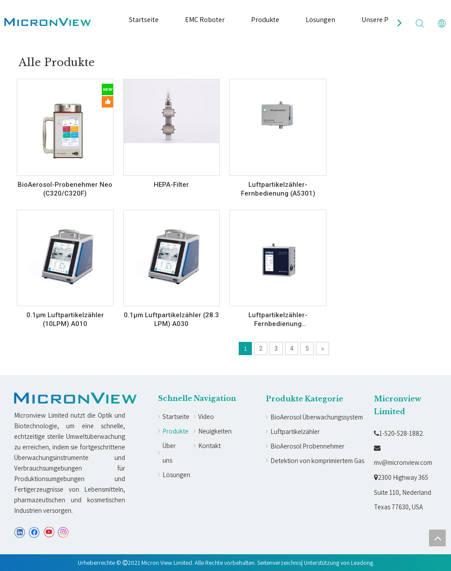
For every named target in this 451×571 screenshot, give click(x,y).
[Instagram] (63, 532)
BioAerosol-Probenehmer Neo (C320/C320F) (65, 189)
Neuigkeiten (215, 431)
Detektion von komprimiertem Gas (317, 460)
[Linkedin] (19, 532)
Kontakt (209, 445)
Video (206, 416)
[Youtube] (48, 532)
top (437, 538)
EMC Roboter (205, 19)
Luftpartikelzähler (295, 431)
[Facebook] (34, 532)
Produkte (265, 19)
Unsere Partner (384, 19)
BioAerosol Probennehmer (307, 446)
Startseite (144, 19)
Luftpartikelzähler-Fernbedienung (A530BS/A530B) (277, 319)
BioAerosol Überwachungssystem (316, 417)
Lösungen (320, 19)
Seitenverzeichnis (279, 563)
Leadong (362, 563)
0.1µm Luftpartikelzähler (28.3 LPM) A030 (171, 319)
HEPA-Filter (171, 185)
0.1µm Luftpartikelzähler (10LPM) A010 (65, 319)
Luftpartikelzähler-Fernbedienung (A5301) (278, 189)
